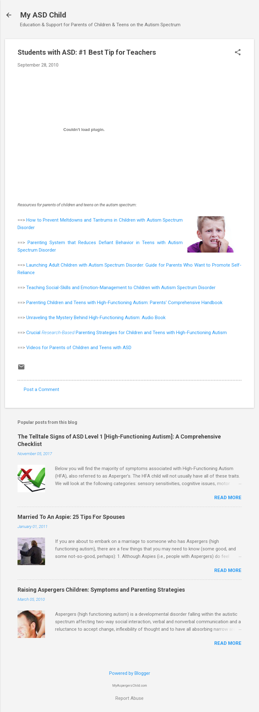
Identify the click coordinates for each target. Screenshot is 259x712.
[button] (237, 52)
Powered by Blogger (129, 673)
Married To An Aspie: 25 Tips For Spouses (71, 517)
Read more (227, 497)
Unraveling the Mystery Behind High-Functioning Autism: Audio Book (95, 317)
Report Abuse (129, 698)
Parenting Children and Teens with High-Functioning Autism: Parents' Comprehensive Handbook (124, 302)
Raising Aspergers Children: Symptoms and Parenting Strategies (101, 589)
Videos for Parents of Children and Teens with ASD (78, 347)
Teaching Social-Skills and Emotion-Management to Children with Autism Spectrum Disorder (121, 287)
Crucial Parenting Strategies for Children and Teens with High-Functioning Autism (126, 332)
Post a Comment (41, 389)
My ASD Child (43, 15)
